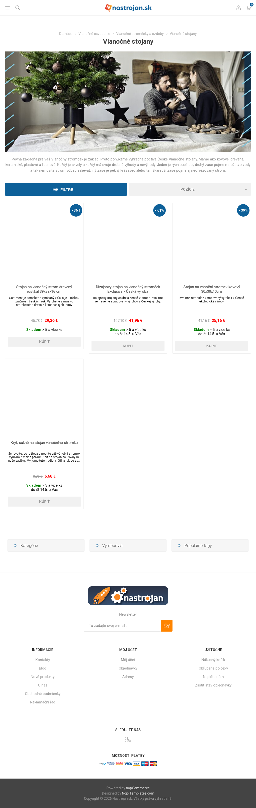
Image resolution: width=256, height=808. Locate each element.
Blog (42, 668)
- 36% (76, 210)
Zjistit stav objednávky (213, 685)
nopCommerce (138, 788)
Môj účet (128, 660)
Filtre (66, 189)
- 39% (243, 210)
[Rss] (128, 740)
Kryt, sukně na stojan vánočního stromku (44, 442)
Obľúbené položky (213, 668)
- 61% (159, 210)
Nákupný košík (213, 660)
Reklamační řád (42, 702)
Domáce (65, 34)
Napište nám (213, 676)
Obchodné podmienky (42, 693)
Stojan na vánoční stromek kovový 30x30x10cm (212, 289)
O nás (43, 685)
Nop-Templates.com (138, 793)
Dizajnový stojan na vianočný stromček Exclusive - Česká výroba (128, 289)
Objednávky (128, 668)
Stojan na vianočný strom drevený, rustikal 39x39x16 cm (44, 289)
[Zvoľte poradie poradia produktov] (190, 189)
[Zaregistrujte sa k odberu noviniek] (122, 626)
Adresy (128, 676)
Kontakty (43, 660)
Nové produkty (42, 676)
